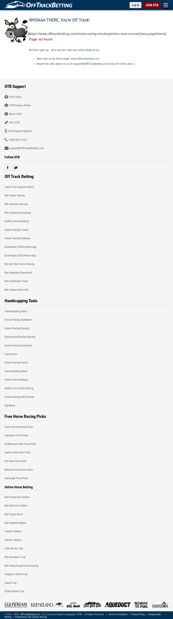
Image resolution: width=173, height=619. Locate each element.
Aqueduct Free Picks (16, 435)
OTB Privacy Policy (20, 105)
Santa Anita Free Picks (18, 452)
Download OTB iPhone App (20, 255)
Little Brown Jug (14, 548)
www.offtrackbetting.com (85, 58)
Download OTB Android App (21, 246)
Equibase (10, 405)
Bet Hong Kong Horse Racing (21, 565)
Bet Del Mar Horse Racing (20, 264)
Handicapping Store (16, 311)
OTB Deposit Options (20, 131)
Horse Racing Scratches (18, 345)
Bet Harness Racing (16, 204)
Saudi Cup (11, 582)
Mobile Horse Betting (16, 221)
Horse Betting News (16, 371)
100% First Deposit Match (19, 186)
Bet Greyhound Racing (18, 212)
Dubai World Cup (14, 591)
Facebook (8, 168)
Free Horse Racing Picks (19, 426)
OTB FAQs (15, 96)
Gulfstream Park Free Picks (20, 443)
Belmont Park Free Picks (19, 469)
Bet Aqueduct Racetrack (18, 272)
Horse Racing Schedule (18, 319)
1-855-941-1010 (17, 139)
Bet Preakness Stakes (17, 496)
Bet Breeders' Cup (15, 557)
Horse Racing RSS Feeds (19, 396)
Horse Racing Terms (16, 362)
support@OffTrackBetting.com (26, 148)
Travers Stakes (13, 531)
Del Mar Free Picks (15, 461)
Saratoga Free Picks (16, 478)
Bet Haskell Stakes (15, 522)
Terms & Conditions (118, 614)
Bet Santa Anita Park (16, 289)
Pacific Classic (13, 539)
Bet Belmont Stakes (16, 505)
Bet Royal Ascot (14, 514)
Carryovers (11, 353)
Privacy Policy (138, 614)
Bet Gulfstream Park (16, 281)
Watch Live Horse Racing (19, 388)
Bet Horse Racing (15, 195)
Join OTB (14, 122)
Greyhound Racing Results (20, 336)
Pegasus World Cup (16, 574)
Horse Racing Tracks (16, 229)
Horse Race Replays (16, 379)
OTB (79, 614)
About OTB (15, 113)
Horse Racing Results (17, 328)
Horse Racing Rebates (18, 238)
